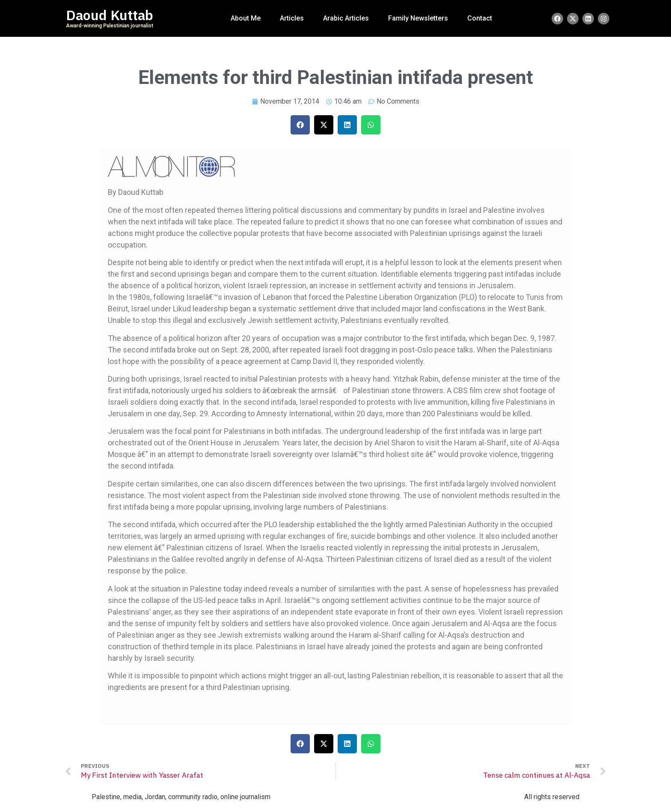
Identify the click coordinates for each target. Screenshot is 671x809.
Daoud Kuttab (109, 15)
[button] (300, 124)
